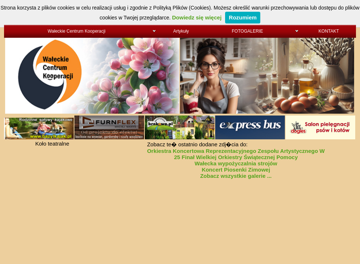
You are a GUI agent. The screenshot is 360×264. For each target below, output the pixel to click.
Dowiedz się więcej (196, 17)
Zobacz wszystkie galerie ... (236, 176)
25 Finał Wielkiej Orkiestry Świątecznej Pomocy (236, 157)
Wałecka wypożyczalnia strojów (236, 163)
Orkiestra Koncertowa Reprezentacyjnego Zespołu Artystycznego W (236, 151)
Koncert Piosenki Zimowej (236, 169)
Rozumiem (243, 17)
